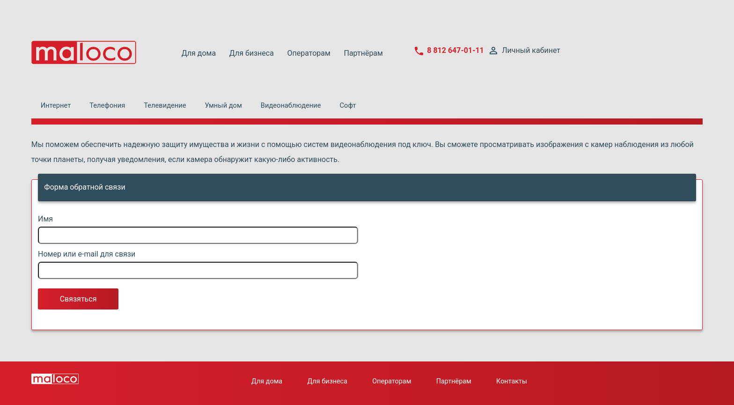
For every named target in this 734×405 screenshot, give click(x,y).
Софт (348, 105)
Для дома (199, 52)
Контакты (511, 381)
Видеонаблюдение (291, 105)
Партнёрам (363, 52)
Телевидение (165, 105)
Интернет (56, 105)
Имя (45, 218)
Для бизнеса (251, 52)
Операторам (308, 52)
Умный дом (223, 105)
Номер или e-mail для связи (86, 254)
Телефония (107, 105)
